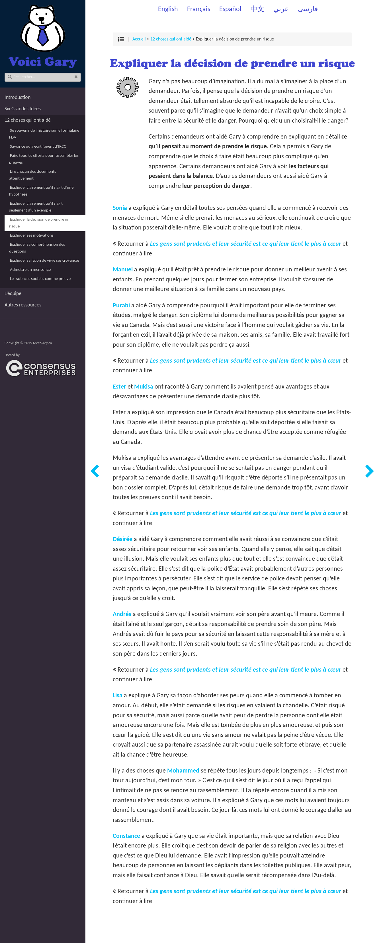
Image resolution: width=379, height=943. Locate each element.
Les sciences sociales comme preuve (40, 279)
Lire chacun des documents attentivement (32, 175)
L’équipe (13, 293)
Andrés (122, 614)
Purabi (121, 306)
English (168, 9)
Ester (119, 387)
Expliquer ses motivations (32, 235)
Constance (126, 836)
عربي (281, 9)
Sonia (120, 208)
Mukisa (143, 387)
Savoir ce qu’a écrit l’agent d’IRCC (38, 147)
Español (230, 9)
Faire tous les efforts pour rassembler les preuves (44, 159)
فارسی (308, 9)
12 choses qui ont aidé (28, 120)
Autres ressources (23, 305)
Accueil (139, 39)
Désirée (122, 539)
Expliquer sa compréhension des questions (37, 248)
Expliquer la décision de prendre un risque (39, 223)
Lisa (117, 696)
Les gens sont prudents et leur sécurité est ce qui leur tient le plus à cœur (245, 244)
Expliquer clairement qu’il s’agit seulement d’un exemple (36, 207)
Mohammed (183, 771)
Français (198, 9)
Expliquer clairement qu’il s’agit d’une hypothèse (41, 191)
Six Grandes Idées (23, 109)
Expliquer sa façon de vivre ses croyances (44, 261)
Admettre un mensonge (30, 270)
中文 (257, 9)
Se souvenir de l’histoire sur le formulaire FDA (44, 134)
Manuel (123, 270)
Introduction (17, 97)
